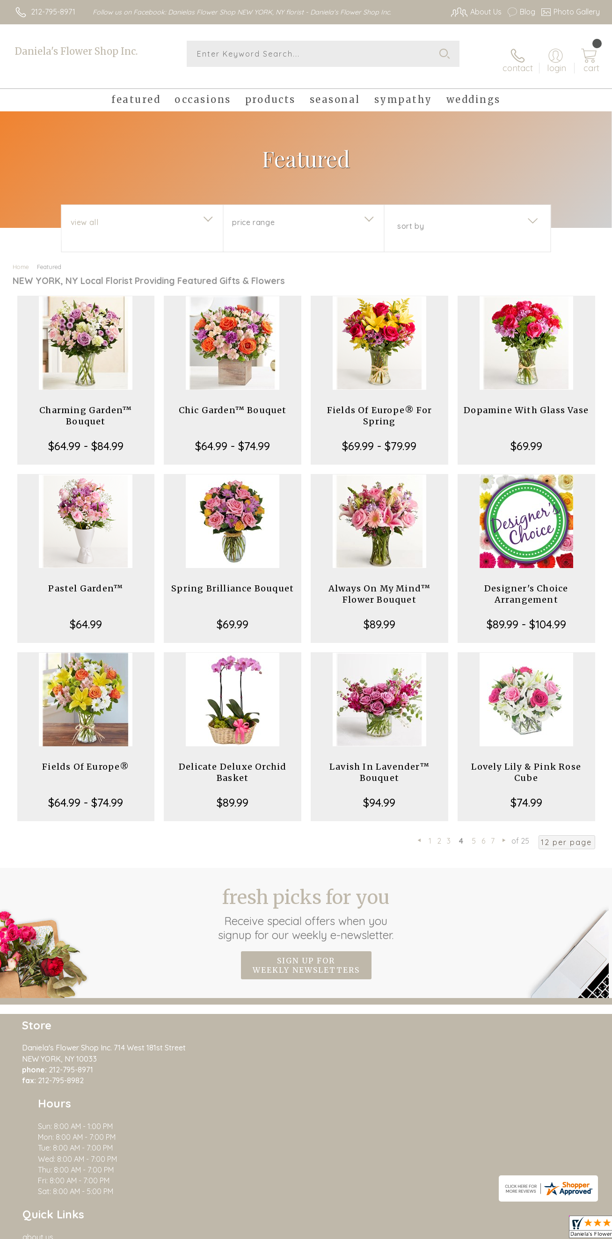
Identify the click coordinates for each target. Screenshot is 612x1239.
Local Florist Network (515, 1229)
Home (21, 256)
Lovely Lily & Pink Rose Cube (526, 762)
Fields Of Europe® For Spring (379, 405)
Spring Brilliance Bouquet (232, 578)
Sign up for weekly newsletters (306, 955)
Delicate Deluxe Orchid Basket (232, 762)
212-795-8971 (53, 11)
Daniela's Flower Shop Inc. (76, 51)
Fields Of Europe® (85, 756)
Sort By (410, 215)
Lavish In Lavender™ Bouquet (379, 762)
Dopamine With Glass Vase (526, 399)
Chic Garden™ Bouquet (233, 399)
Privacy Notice (448, 1229)
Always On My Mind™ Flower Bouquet (379, 584)
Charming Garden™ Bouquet (85, 405)
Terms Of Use (393, 1229)
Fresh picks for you (306, 903)
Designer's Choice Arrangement (526, 584)
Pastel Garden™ (85, 578)
